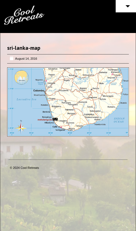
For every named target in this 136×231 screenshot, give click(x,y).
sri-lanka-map (23, 47)
